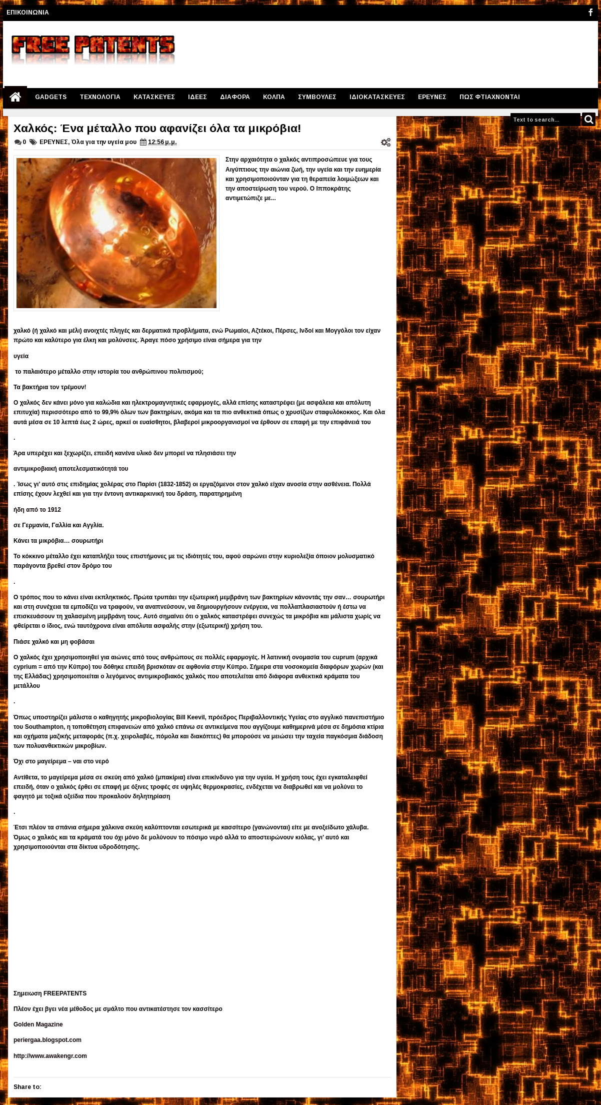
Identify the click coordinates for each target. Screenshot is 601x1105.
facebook (590, 13)
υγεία (21, 356)
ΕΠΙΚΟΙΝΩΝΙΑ (27, 12)
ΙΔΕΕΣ (197, 97)
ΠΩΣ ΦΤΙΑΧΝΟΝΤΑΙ (490, 97)
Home (15, 97)
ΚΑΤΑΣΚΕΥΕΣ (154, 97)
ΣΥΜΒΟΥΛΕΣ (317, 97)
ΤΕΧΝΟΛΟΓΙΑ (100, 97)
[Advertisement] (414, 50)
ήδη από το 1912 (37, 509)
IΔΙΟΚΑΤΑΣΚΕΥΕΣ (377, 97)
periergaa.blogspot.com (48, 1039)
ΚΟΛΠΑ (274, 97)
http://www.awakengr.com (50, 1055)
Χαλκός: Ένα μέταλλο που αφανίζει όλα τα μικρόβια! (158, 128)
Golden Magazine (38, 1024)
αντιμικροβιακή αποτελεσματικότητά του (71, 468)
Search (589, 119)
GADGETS (50, 97)
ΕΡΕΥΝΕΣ (432, 97)
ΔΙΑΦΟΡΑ (235, 97)
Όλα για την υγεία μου (104, 142)
